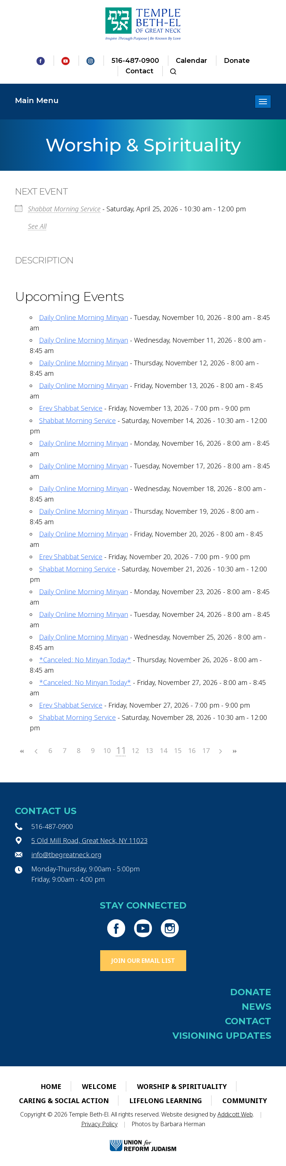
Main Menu (36, 100)
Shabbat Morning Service (64, 208)
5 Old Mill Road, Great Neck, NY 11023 (89, 840)
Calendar (191, 61)
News (256, 1006)
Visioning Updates (221, 1035)
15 (177, 750)
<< (22, 751)
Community (244, 1100)
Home (51, 1086)
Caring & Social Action (64, 1100)
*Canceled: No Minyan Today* (85, 659)
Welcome (99, 1086)
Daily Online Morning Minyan (83, 317)
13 (149, 750)
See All (37, 226)
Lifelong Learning (165, 1100)
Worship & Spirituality (182, 1086)
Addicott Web (235, 1114)
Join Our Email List (143, 961)
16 (192, 750)
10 (107, 750)
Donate (237, 61)
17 (206, 750)
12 (135, 750)
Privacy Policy (99, 1124)
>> (234, 751)
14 (163, 750)
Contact (139, 71)
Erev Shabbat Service (70, 408)
